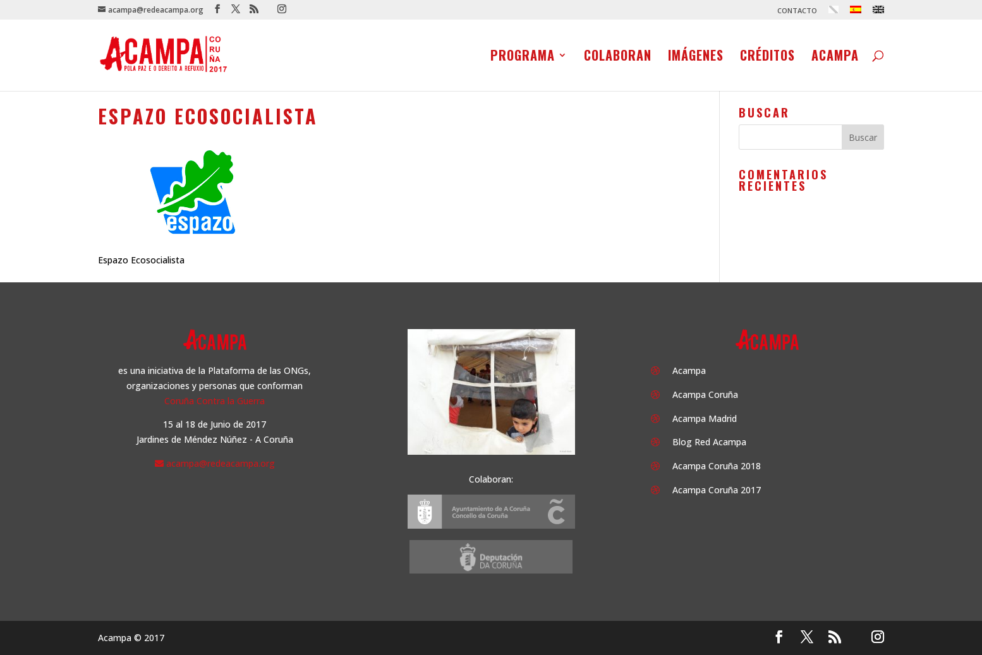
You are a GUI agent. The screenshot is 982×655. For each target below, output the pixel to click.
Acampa (835, 57)
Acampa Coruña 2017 (716, 490)
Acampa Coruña (705, 394)
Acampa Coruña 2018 (716, 466)
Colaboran (618, 57)
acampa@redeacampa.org (220, 463)
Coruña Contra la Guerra (214, 401)
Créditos (767, 57)
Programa (522, 57)
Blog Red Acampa (709, 442)
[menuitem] (833, 13)
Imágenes (696, 57)
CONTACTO (797, 11)
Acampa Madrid (704, 418)
